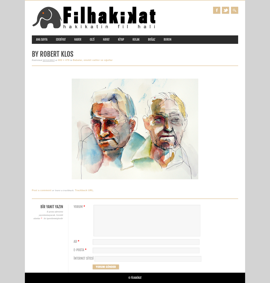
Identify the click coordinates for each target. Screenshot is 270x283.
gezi (92, 39)
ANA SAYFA (41, 39)
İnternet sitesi (84, 258)
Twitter (225, 10)
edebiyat (61, 39)
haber (77, 39)
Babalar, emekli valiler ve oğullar (93, 60)
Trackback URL (84, 190)
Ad (77, 242)
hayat (106, 39)
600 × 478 (63, 60)
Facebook (216, 10)
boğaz (151, 39)
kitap (121, 39)
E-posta (81, 250)
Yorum (80, 207)
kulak (136, 39)
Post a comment (41, 190)
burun (167, 39)
